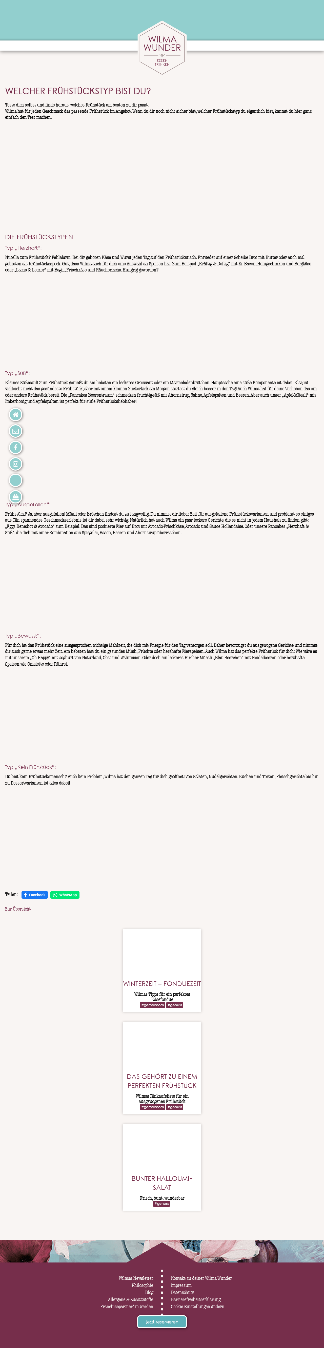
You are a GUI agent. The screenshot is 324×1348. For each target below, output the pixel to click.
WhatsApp (65, 895)
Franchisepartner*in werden (126, 1307)
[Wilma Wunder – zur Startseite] (162, 48)
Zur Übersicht (18, 909)
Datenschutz (182, 1292)
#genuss (175, 1005)
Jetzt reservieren (162, 1323)
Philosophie (142, 1285)
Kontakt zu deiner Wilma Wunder (201, 1278)
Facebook (34, 895)
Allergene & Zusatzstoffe (130, 1299)
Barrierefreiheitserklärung (195, 1299)
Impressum (181, 1285)
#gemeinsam (152, 1005)
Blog (149, 1292)
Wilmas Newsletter (136, 1278)
